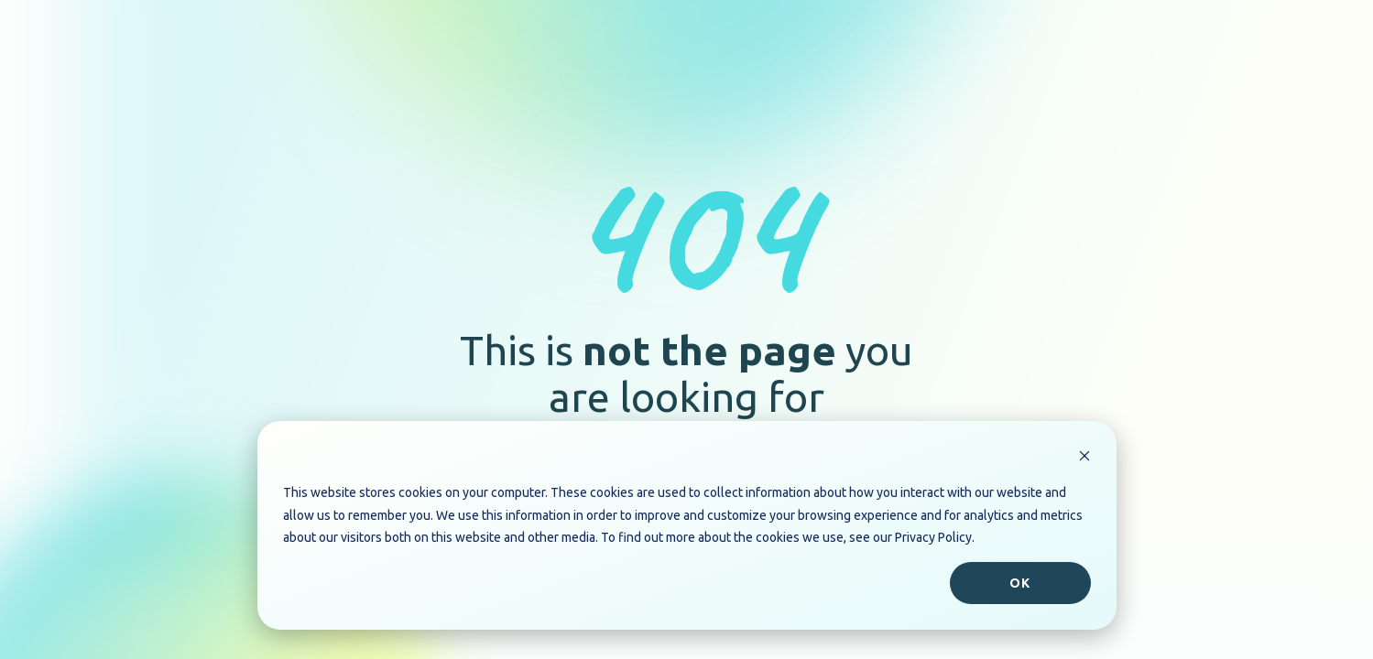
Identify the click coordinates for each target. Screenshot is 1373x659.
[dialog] (687, 525)
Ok (1019, 583)
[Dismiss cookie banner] (1084, 458)
